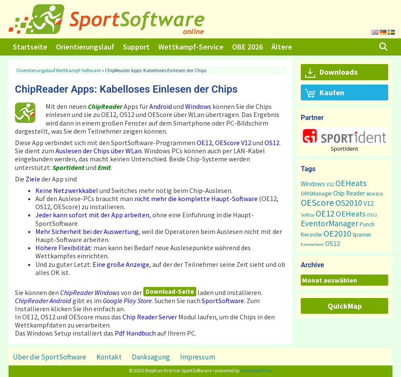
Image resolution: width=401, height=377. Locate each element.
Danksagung (151, 357)
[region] (344, 139)
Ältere (281, 47)
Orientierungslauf (85, 47)
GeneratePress (256, 370)
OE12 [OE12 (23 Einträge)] (325, 213)
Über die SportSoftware (49, 357)
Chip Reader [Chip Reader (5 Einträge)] (349, 193)
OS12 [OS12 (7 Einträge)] (332, 243)
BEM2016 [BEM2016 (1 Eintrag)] (375, 194)
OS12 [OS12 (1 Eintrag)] (372, 215)
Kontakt (109, 357)
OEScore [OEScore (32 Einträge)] (317, 202)
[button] (344, 136)
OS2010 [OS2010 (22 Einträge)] (348, 202)
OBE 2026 (247, 47)
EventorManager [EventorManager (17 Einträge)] (329, 223)
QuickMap (345, 306)
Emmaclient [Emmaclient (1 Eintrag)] (312, 244)
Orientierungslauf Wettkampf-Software (58, 70)
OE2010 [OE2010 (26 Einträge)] (337, 233)
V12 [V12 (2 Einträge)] (330, 184)
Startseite (30, 47)
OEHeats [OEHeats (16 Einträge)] (351, 214)
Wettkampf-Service (191, 47)
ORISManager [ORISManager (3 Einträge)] (316, 193)
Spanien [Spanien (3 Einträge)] (361, 234)
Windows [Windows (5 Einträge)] (313, 184)
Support (136, 47)
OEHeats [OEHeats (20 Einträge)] (350, 183)
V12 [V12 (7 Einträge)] (368, 203)
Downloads (331, 72)
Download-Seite (169, 291)
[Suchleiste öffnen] (383, 47)
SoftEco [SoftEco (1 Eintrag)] (307, 215)
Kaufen (324, 93)
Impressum (197, 357)
